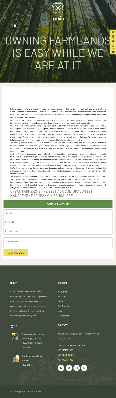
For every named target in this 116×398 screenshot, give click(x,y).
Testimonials (64, 306)
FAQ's (60, 301)
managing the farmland (27, 176)
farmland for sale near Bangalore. (45, 159)
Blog (60, 310)
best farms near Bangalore (46, 168)
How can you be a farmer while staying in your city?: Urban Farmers (33, 338)
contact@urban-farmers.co (71, 345)
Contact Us (63, 315)
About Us (62, 291)
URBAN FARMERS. (17, 145)
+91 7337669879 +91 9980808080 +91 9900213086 (66, 355)
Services (62, 296)
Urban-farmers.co (35, 391)
